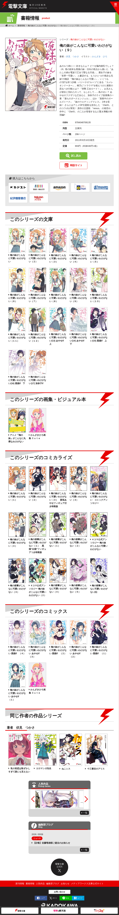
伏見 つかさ (72, 56)
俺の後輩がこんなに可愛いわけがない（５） (78, 588)
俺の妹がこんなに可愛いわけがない (42, 26)
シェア (42, 898)
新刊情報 (19, 883)
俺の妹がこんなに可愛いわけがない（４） (78, 258)
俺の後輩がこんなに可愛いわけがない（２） (78, 542)
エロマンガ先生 (43, 768)
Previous (32, 799)
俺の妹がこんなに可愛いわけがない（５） (99, 258)
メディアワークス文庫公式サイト (87, 883)
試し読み (76, 155)
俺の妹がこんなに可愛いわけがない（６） (17, 298)
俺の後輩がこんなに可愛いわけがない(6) (99, 588)
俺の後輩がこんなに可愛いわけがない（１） (58, 542)
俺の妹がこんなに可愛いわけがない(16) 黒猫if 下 (17, 380)
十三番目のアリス (96, 768)
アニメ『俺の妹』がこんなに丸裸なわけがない (17, 438)
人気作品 (40, 883)
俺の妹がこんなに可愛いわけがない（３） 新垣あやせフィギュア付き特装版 (58, 500)
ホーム (11, 26)
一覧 (85, 813)
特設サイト (76, 165)
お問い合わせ (59, 892)
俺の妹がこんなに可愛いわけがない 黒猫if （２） (58, 650)
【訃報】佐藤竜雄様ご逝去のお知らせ (51, 843)
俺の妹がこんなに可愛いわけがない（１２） (37, 337)
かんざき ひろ (99, 56)
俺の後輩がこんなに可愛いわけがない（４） (58, 588)
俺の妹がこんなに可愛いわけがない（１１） (17, 337)
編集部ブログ (52, 883)
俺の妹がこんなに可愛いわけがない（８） (58, 298)
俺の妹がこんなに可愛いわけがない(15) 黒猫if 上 (99, 337)
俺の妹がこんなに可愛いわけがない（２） (37, 258)
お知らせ (65, 883)
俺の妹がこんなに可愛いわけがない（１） (17, 496)
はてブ (80, 898)
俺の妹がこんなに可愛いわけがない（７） (37, 298)
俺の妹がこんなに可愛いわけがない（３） (58, 258)
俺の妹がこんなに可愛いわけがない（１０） (99, 298)
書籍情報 (21, 26)
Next (86, 799)
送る (67, 898)
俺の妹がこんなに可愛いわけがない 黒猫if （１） (99, 650)
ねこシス (65, 768)
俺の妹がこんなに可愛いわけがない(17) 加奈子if (37, 380)
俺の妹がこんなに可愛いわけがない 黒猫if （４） (17, 650)
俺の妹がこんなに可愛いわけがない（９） (78, 298)
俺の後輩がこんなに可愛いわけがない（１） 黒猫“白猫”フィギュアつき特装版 (37, 546)
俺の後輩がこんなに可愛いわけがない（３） (17, 588)
